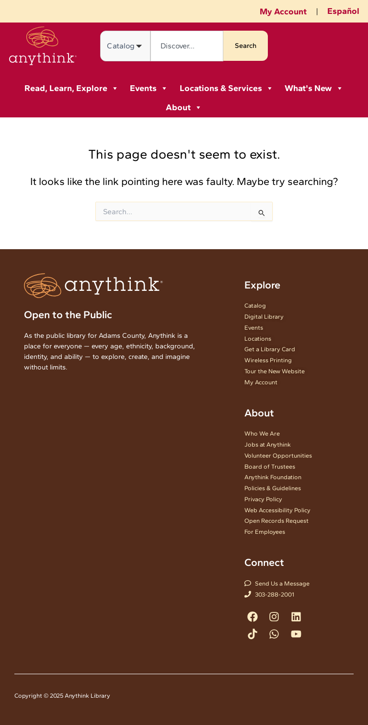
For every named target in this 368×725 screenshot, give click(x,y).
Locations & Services (227, 88)
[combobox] (186, 46)
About (184, 107)
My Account (283, 11)
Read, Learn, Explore (71, 88)
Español (343, 11)
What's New (314, 88)
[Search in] (125, 46)
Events (149, 88)
